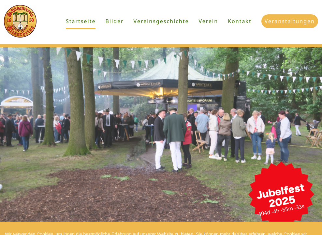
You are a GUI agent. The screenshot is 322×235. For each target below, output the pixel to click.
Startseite (81, 21)
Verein (208, 21)
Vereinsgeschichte (161, 21)
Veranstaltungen (290, 21)
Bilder (114, 21)
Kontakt (240, 21)
